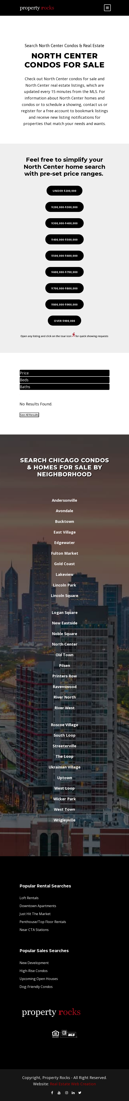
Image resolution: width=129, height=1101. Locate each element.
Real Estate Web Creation (73, 1083)
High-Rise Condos (34, 970)
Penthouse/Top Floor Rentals (43, 921)
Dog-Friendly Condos (36, 986)
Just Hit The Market (35, 913)
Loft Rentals (29, 898)
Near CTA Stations (34, 929)
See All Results (29, 415)
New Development (34, 962)
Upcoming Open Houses (39, 978)
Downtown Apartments (38, 906)
